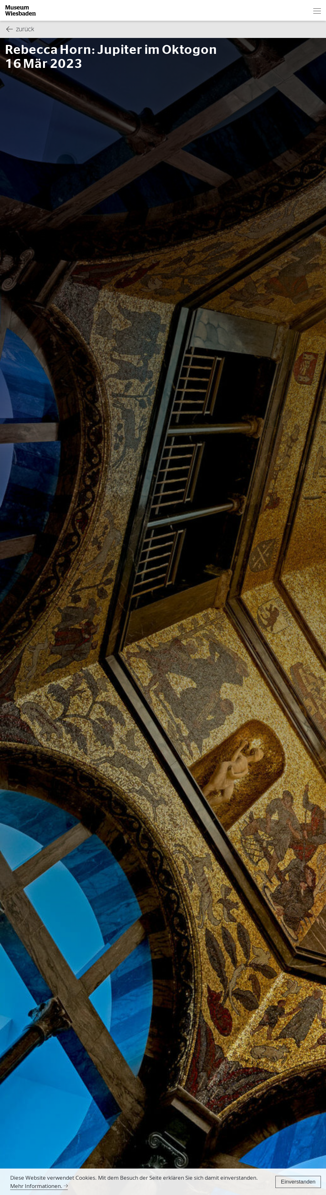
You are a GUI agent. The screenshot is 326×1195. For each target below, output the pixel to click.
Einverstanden (298, 1182)
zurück (20, 29)
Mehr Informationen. (36, 1186)
